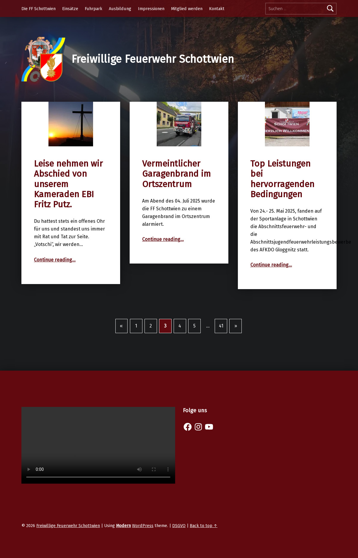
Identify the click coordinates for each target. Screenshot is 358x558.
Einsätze (70, 8)
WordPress (142, 525)
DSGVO (179, 525)
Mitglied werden (186, 8)
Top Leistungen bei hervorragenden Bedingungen (282, 179)
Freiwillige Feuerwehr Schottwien (152, 59)
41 (221, 326)
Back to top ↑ (203, 525)
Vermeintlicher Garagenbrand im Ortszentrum (176, 174)
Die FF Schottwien (38, 8)
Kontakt (216, 8)
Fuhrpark (93, 8)
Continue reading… (55, 260)
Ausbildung (120, 8)
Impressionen (151, 8)
